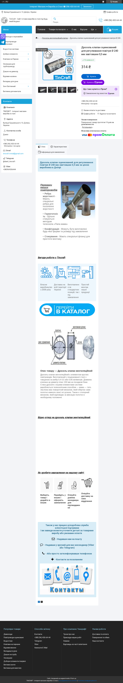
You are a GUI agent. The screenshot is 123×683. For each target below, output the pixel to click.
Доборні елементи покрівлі (15, 661)
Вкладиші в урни (10, 651)
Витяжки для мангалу (12, 668)
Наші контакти (98, 641)
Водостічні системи (11, 49)
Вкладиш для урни (10, 81)
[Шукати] (54, 19)
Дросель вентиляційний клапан (55, 38)
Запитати (87, 6)
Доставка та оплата (100, 634)
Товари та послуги (57, 29)
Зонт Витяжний (9, 86)
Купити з (94, 82)
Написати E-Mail (40, 648)
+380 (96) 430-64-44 (42, 637)
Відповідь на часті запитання (75, 644)
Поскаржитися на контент (68, 681)
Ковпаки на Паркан (11, 59)
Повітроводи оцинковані (14, 637)
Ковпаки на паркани (12, 644)
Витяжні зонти (9, 665)
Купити (93, 76)
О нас (74, 29)
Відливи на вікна (9, 76)
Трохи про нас (69, 634)
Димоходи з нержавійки (13, 37)
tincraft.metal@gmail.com (13, 154)
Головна (41, 29)
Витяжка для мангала (12, 91)
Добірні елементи (10, 54)
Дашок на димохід (10, 71)
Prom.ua (73, 678)
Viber (36, 644)
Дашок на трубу (10, 654)
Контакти (38, 634)
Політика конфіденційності (87, 681)
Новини (66, 641)
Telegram (38, 641)
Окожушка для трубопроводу (9, 65)
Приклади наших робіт (72, 637)
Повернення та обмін (100, 637)
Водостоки (8, 641)
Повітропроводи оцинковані (9, 43)
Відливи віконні (10, 648)
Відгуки (83, 29)
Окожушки (8, 658)
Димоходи (8, 634)
